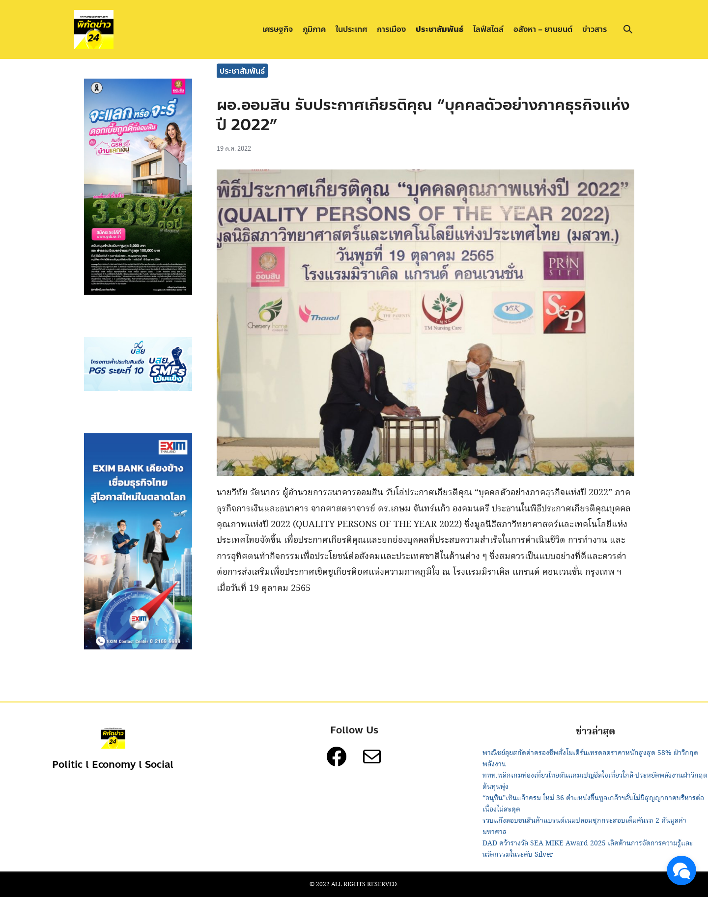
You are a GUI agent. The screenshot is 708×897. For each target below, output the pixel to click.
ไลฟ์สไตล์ (488, 29)
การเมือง (391, 29)
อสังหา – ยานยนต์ (542, 29)
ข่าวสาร (594, 29)
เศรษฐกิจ (277, 29)
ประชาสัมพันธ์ (439, 29)
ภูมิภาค (314, 29)
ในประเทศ (351, 29)
